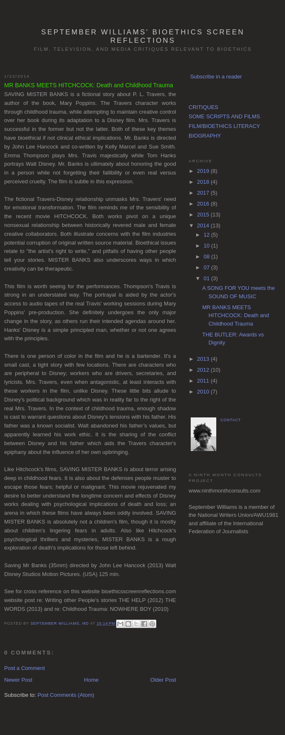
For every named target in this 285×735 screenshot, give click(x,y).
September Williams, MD (60, 623)
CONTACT (230, 420)
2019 (204, 171)
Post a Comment (24, 668)
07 (207, 267)
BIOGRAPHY (205, 136)
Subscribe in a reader (216, 76)
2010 (204, 391)
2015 (204, 214)
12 (207, 235)
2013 (204, 359)
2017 (204, 193)
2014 (204, 225)
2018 (204, 182)
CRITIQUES (203, 107)
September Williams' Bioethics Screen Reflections (142, 36)
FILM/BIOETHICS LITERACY (224, 126)
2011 (204, 381)
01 (207, 278)
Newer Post (18, 680)
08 (207, 256)
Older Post (163, 680)
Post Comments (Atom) (66, 695)
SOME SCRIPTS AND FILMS (224, 116)
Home (91, 680)
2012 (204, 370)
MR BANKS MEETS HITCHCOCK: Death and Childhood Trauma (235, 315)
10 (207, 245)
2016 (204, 204)
